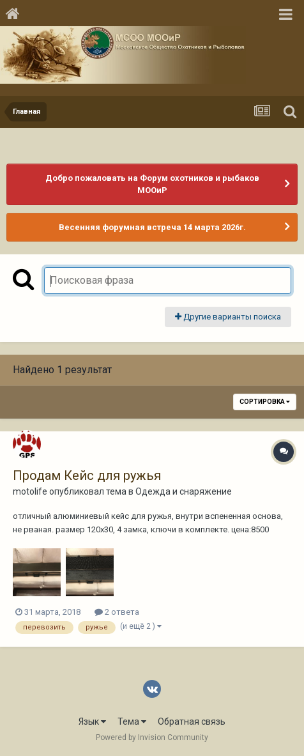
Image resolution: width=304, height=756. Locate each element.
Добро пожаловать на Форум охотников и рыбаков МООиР (152, 184)
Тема (132, 721)
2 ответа (117, 612)
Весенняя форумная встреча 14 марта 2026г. (152, 227)
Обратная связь (191, 721)
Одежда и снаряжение (183, 491)
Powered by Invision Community (152, 737)
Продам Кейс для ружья (87, 475)
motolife (30, 491)
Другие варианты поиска (228, 316)
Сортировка (264, 401)
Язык (92, 721)
